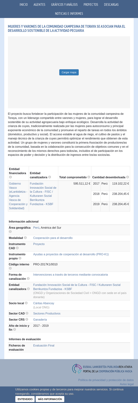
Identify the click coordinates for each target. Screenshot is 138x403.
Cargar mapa (69, 72)
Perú (36, 227)
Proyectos (91, 4)
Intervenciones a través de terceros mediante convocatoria (70, 274)
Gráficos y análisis (64, 4)
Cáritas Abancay (43, 303)
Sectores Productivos (46, 313)
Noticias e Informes (69, 13)
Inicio (24, 4)
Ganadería (40, 319)
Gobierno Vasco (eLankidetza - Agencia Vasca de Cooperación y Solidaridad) (18, 196)
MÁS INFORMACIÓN (50, 399)
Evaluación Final (43, 345)
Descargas (111, 4)
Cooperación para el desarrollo (53, 237)
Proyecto (39, 244)
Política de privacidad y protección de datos (106, 380)
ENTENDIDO (25, 399)
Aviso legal (127, 384)
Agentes (39, 4)
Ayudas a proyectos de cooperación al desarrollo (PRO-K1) (71, 254)
